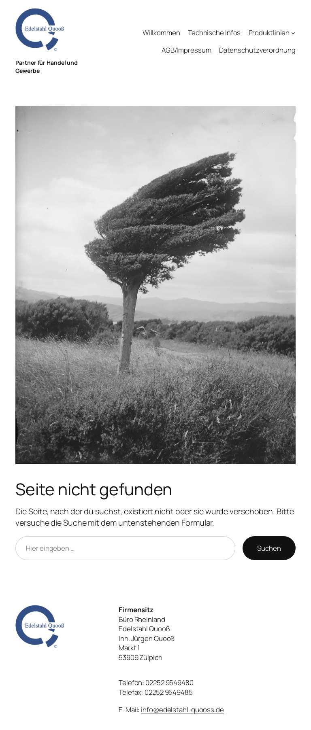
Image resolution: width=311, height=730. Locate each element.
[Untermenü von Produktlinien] (293, 33)
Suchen (269, 548)
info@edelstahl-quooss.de (182, 709)
